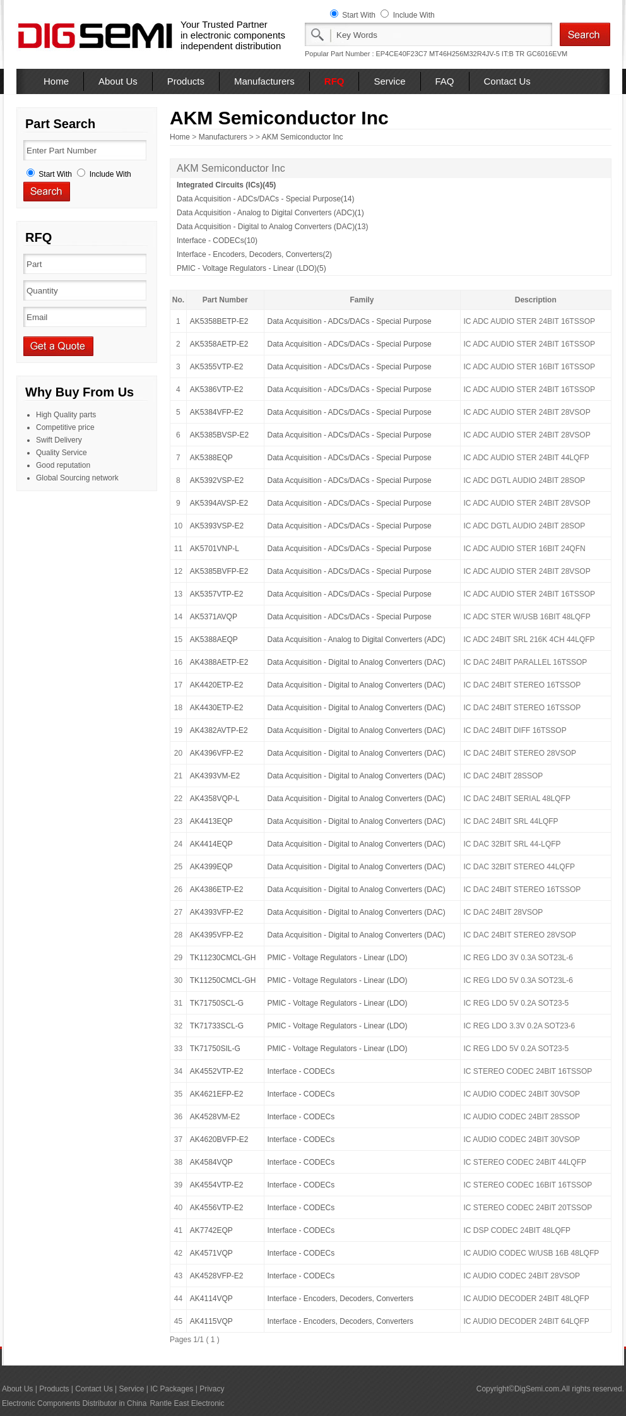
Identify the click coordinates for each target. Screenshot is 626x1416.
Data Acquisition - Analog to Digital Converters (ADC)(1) (270, 212)
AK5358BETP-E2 (219, 321)
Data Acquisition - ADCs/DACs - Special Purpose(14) (265, 198)
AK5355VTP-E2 (217, 366)
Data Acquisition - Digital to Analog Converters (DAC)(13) (272, 226)
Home (56, 81)
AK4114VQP (211, 1298)
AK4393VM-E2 (215, 775)
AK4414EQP (211, 844)
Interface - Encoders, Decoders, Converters (340, 1298)
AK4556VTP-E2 (217, 1207)
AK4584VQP (211, 1162)
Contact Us (507, 81)
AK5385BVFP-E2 (219, 571)
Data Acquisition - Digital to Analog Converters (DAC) (357, 662)
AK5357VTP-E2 (217, 594)
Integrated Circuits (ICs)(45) (226, 185)
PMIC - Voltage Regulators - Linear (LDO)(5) (251, 268)
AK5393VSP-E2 (217, 525)
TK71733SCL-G (217, 1025)
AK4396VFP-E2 (217, 753)
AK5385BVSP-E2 (219, 435)
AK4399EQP (211, 866)
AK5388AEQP (214, 639)
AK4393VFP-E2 (217, 912)
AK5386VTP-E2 (217, 389)
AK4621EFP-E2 (217, 1094)
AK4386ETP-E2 (217, 889)
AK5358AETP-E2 (219, 344)
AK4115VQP (211, 1321)
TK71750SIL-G (215, 1048)
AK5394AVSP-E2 (219, 503)
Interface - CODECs (301, 1071)
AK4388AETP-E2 (219, 662)
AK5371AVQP (213, 616)
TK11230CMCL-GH (223, 957)
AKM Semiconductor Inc (302, 137)
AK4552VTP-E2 (217, 1071)
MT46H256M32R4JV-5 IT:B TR (476, 53)
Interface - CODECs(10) (217, 240)
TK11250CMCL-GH (223, 980)
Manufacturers (264, 81)
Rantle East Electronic (187, 1403)
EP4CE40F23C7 (401, 53)
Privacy (211, 1388)
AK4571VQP (211, 1253)
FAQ (444, 81)
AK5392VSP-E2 (217, 480)
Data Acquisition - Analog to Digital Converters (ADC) (357, 639)
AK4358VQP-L (215, 798)
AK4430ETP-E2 (217, 707)
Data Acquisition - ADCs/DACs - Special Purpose (350, 321)
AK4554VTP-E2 (217, 1185)
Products (185, 81)
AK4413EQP (211, 821)
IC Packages (171, 1388)
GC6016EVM (546, 53)
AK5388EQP (211, 457)
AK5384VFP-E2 (217, 412)
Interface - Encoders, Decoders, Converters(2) (254, 254)
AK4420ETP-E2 (217, 685)
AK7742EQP (211, 1230)
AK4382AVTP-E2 (219, 730)
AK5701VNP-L (214, 548)
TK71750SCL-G (217, 1003)
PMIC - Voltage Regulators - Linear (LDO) (338, 957)
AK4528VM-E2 (215, 1116)
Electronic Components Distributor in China (74, 1403)
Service (389, 81)
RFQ (334, 81)
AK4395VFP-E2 (217, 935)
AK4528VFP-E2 (217, 1275)
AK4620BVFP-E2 (219, 1139)
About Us (118, 81)
